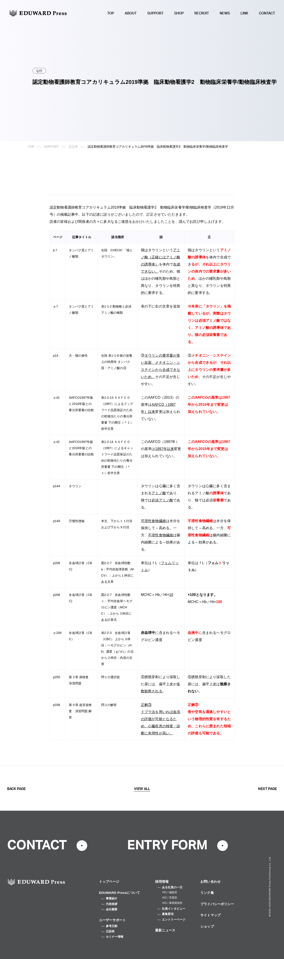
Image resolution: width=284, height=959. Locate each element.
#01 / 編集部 (169, 892)
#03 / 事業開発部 (172, 903)
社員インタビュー (171, 908)
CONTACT (267, 13)
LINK (244, 13)
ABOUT (131, 13)
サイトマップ (210, 915)
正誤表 (73, 146)
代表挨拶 (110, 904)
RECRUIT (201, 13)
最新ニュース (165, 930)
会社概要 (110, 909)
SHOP (179, 13)
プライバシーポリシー (217, 904)
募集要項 (166, 914)
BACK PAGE (16, 789)
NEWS (225, 13)
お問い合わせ (210, 881)
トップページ (109, 881)
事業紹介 (110, 898)
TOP (110, 13)
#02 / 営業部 (169, 897)
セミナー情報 (112, 936)
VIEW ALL (142, 789)
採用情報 (162, 881)
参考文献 (110, 926)
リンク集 (207, 893)
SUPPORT (155, 13)
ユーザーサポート (112, 920)
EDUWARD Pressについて (119, 893)
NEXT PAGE (267, 789)
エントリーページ (171, 919)
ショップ (207, 926)
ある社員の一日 (170, 887)
